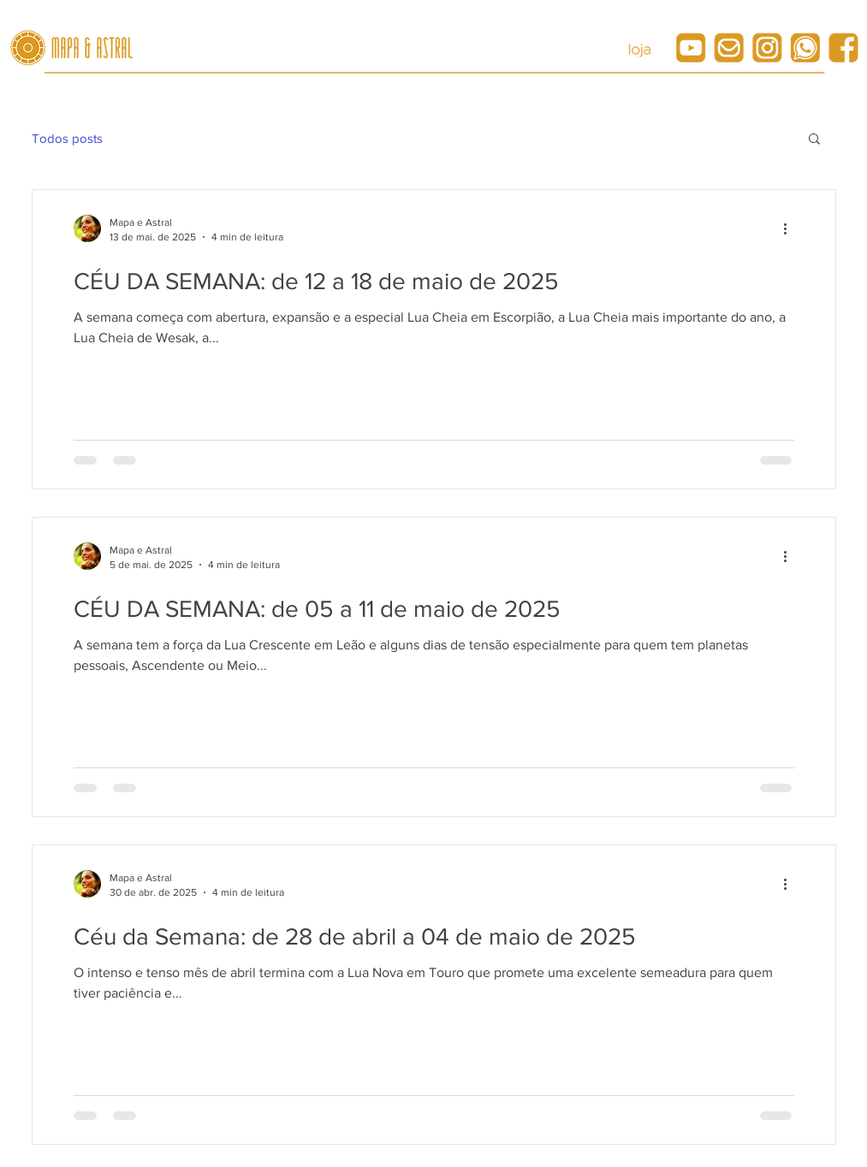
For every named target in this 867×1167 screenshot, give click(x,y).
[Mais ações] (791, 228)
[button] (814, 140)
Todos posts (67, 138)
